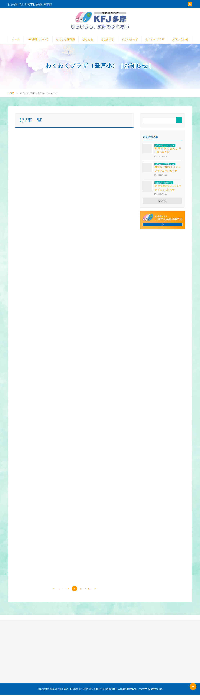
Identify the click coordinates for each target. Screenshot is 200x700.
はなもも (87, 42)
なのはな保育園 (65, 42)
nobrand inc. (156, 694)
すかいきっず (130, 42)
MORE (162, 203)
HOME (11, 96)
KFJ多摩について (38, 42)
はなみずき (107, 42)
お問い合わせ (180, 42)
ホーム (16, 42)
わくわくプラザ (155, 42)
